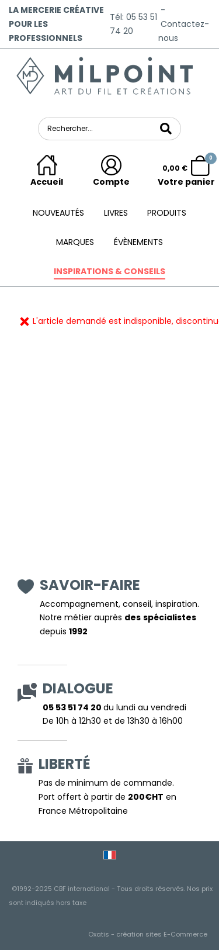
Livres (116, 213)
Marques (75, 242)
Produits (166, 213)
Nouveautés (58, 213)
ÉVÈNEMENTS (138, 242)
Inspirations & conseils (109, 271)
